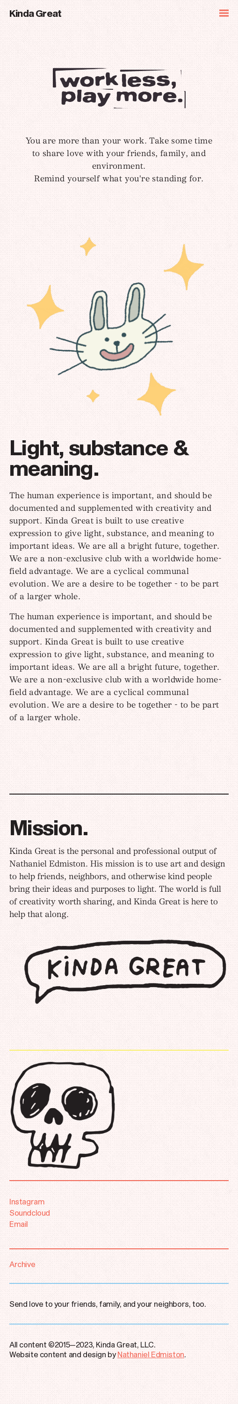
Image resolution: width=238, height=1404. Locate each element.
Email (18, 1223)
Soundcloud (31, 1212)
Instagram (28, 1201)
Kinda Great (35, 13)
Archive (22, 1264)
